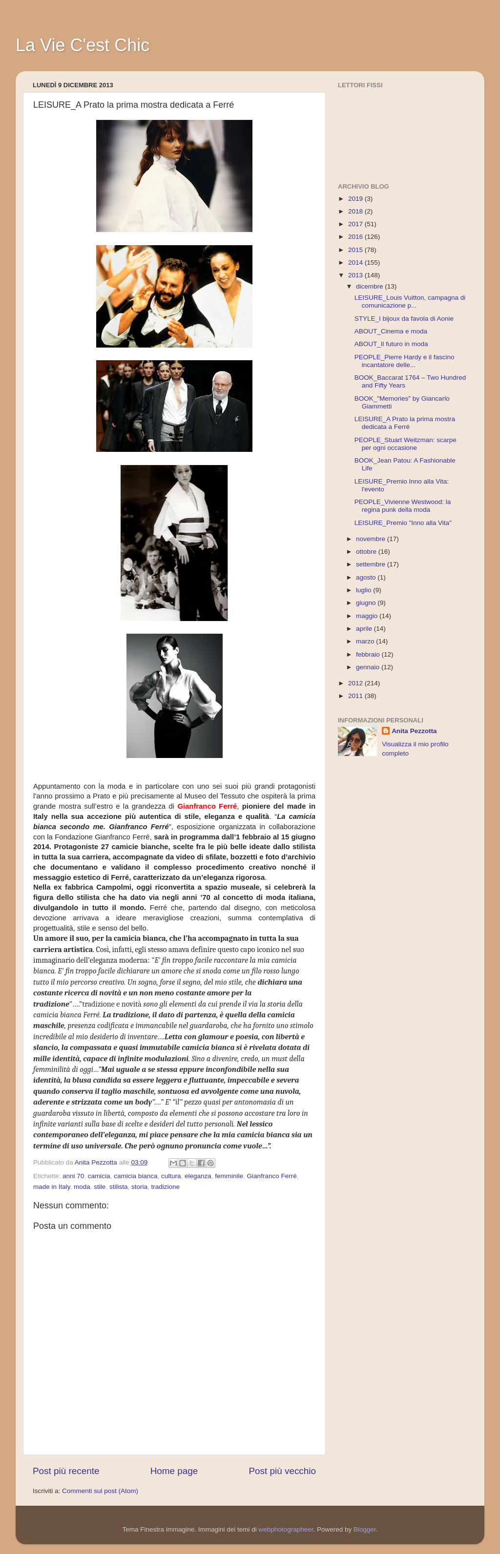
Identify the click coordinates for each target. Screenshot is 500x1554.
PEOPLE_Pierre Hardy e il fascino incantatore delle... (404, 361)
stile (99, 1186)
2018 (356, 211)
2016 (356, 236)
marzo (366, 641)
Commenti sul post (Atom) (100, 1491)
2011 (356, 695)
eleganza (198, 1176)
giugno (366, 602)
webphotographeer (286, 1529)
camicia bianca (135, 1176)
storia (139, 1186)
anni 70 (73, 1176)
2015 (356, 249)
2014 (356, 262)
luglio (364, 590)
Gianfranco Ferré (272, 1176)
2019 (356, 198)
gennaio (368, 667)
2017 (356, 224)
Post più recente (66, 1471)
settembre (371, 564)
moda (82, 1186)
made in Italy (51, 1186)
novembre (371, 539)
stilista (118, 1186)
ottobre (367, 551)
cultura (171, 1176)
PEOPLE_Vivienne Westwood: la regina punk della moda (402, 505)
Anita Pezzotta (414, 731)
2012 (356, 683)
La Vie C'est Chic (82, 45)
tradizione (165, 1186)
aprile (365, 628)
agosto (366, 577)
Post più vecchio (282, 1471)
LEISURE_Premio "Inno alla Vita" (403, 522)
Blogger (365, 1529)
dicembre (370, 286)
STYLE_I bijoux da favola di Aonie (404, 318)
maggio (367, 616)
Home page (174, 1471)
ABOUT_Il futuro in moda (391, 344)
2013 (356, 275)
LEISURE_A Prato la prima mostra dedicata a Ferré (404, 422)
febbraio (369, 654)
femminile (229, 1176)
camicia (99, 1176)
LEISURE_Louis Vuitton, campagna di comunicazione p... (410, 301)
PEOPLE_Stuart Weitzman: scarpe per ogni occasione (405, 443)
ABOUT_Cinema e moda (390, 331)
